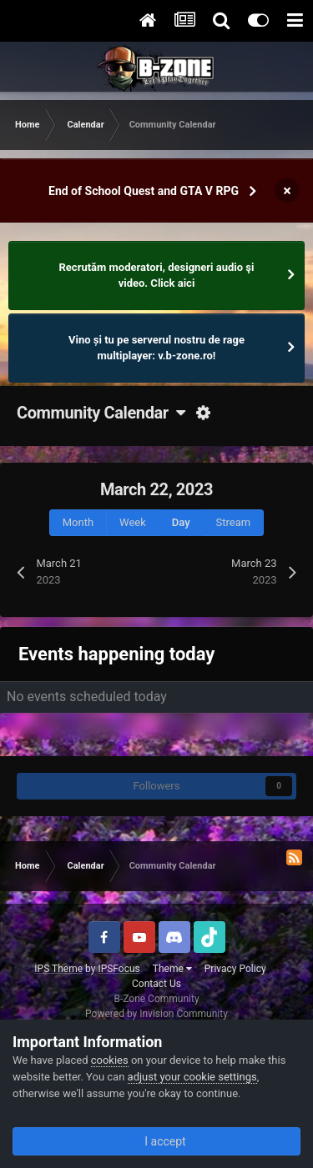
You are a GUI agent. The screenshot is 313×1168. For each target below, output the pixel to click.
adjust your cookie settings (192, 1076)
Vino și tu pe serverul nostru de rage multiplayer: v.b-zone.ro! (156, 348)
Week (132, 522)
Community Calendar (100, 413)
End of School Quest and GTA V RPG (143, 191)
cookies (110, 1060)
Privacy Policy (235, 969)
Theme (172, 969)
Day (181, 522)
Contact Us (156, 984)
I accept (156, 1141)
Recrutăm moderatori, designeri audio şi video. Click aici (157, 275)
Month (78, 522)
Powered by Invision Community (156, 1014)
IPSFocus (118, 969)
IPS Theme (58, 969)
